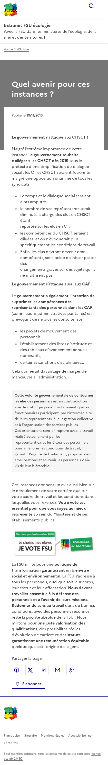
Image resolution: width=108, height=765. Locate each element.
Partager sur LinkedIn (44, 670)
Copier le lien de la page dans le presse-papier (71, 670)
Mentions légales (52, 735)
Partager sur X (30, 670)
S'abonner (28, 684)
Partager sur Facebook (16, 670)
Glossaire (30, 735)
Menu (101, 6)
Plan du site (12, 735)
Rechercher (91, 6)
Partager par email (57, 670)
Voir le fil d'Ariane (16, 49)
